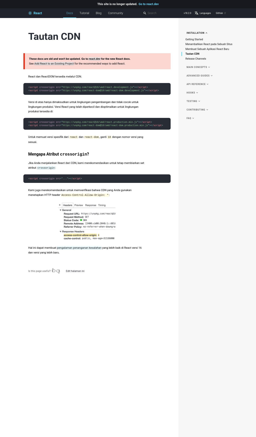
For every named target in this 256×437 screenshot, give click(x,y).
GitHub (221, 13)
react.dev (94, 58)
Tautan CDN (192, 54)
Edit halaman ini (75, 271)
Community (115, 13)
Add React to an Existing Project (54, 63)
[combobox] (162, 13)
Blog (98, 13)
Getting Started (194, 39)
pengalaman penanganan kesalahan (79, 247)
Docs (69, 14)
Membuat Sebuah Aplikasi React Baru (207, 49)
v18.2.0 (187, 13)
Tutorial (84, 13)
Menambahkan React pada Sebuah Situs (208, 44)
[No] (58, 270)
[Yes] (54, 270)
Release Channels (195, 58)
